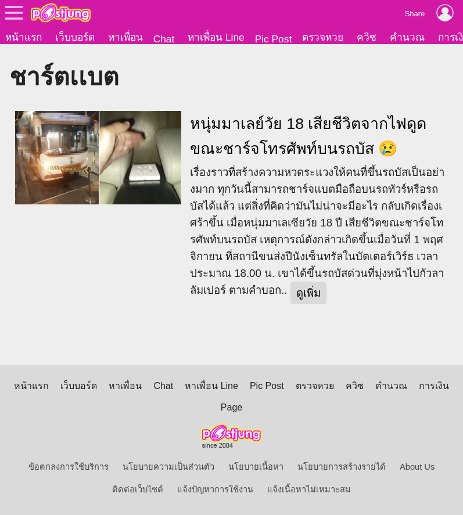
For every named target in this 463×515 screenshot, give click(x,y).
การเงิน (434, 386)
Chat (164, 39)
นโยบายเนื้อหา (255, 466)
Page (231, 407)
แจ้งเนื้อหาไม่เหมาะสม (309, 489)
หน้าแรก (23, 37)
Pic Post (273, 39)
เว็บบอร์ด (75, 37)
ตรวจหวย (322, 37)
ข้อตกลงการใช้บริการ (68, 466)
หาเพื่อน (125, 37)
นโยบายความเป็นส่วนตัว (168, 466)
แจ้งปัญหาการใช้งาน (215, 489)
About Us (417, 466)
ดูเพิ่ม (308, 293)
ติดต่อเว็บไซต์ (137, 489)
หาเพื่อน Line (216, 37)
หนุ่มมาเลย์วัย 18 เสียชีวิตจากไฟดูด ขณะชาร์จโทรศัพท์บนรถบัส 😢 (308, 136)
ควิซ (366, 37)
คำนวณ (407, 37)
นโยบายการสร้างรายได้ (341, 466)
